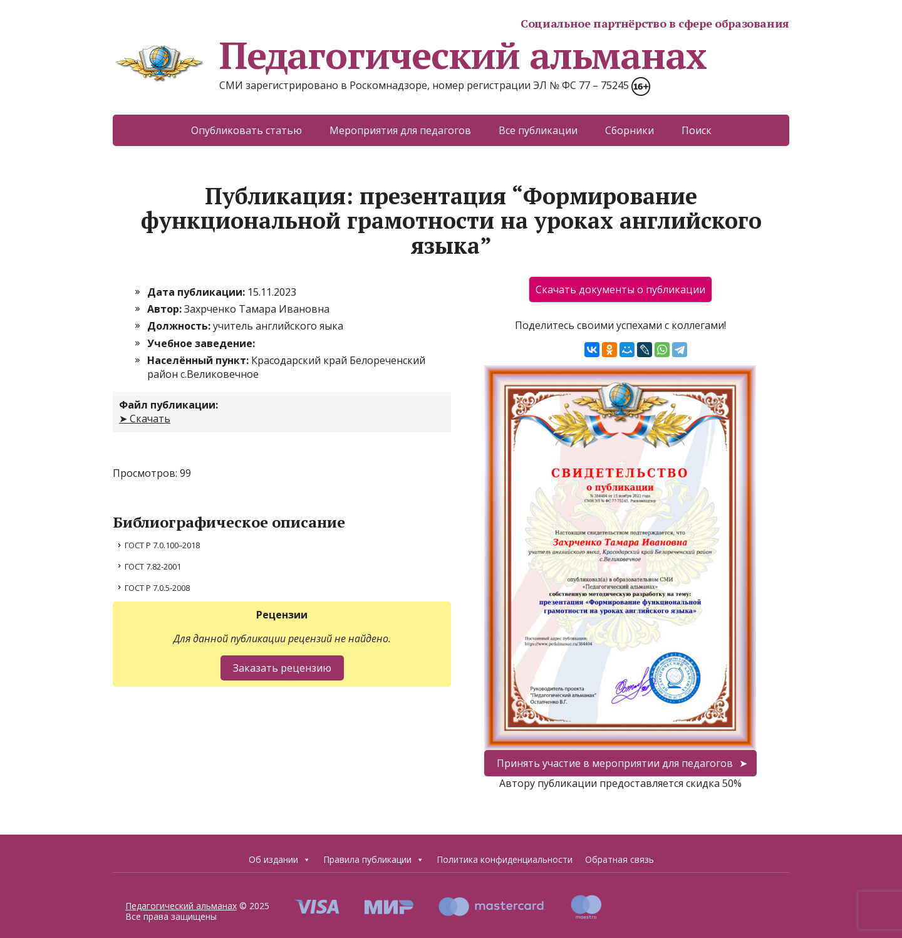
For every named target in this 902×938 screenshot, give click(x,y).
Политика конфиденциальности (505, 859)
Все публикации (538, 130)
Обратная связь (619, 859)
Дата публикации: (197, 292)
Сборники (629, 130)
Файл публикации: (168, 405)
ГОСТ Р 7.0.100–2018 (162, 545)
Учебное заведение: (201, 343)
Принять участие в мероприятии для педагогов (615, 763)
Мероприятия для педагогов (400, 130)
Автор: (165, 309)
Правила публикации (373, 859)
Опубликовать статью (246, 130)
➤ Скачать (144, 418)
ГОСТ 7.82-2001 (153, 566)
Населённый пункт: (199, 360)
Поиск (697, 130)
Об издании (280, 859)
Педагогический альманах (409, 55)
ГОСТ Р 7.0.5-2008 (157, 587)
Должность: (180, 326)
